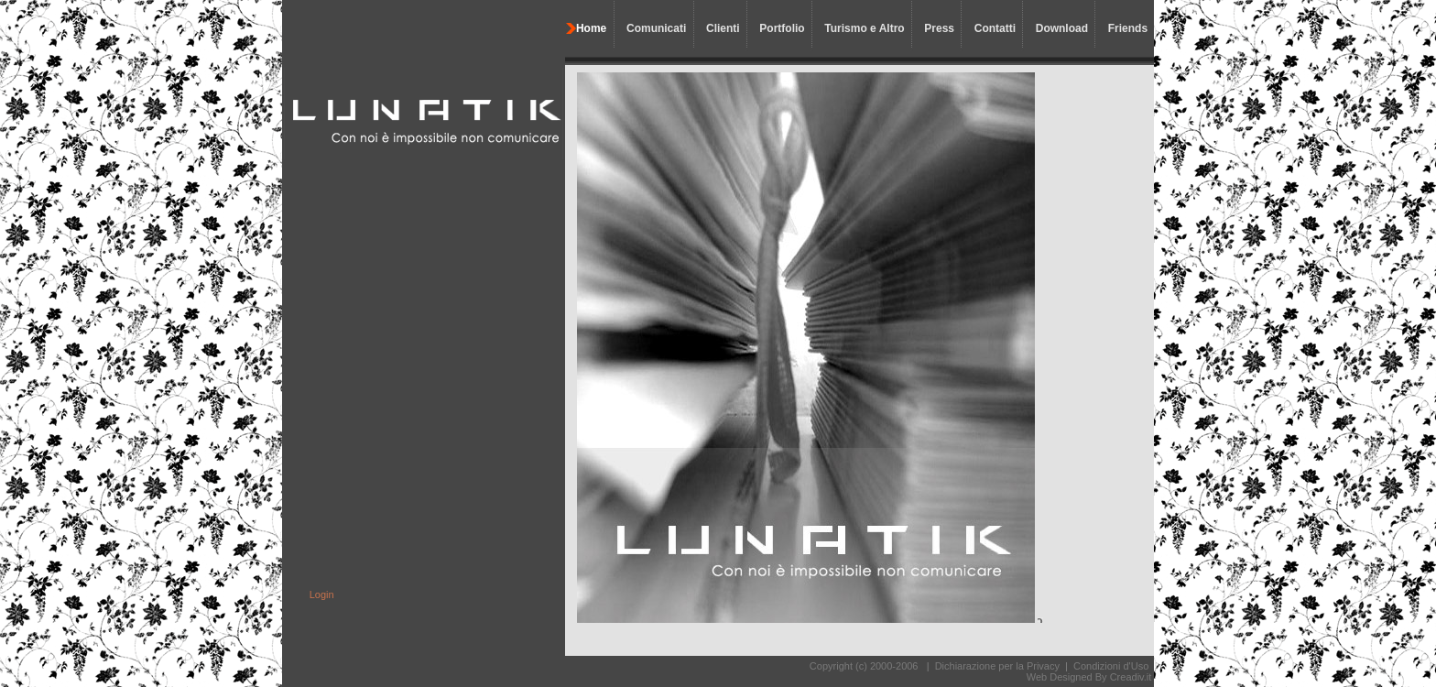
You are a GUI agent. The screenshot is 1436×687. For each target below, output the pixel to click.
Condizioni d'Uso (1110, 665)
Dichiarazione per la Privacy (997, 665)
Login (322, 594)
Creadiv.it (1131, 676)
